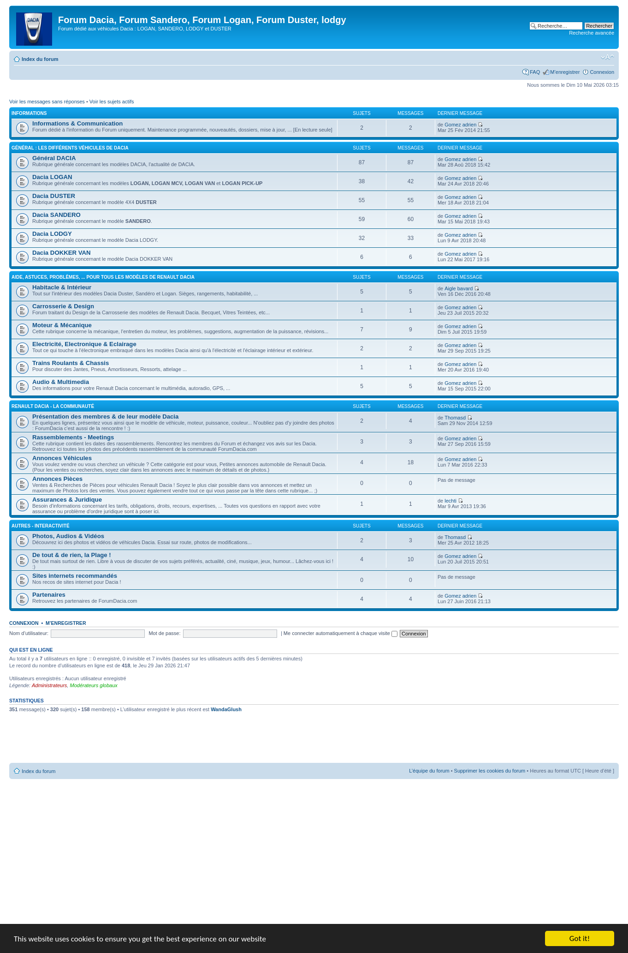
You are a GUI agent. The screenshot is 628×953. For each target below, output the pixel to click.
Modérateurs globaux (93, 685)
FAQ (535, 72)
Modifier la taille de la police (607, 57)
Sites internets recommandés (74, 575)
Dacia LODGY (52, 233)
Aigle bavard (458, 288)
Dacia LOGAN (52, 177)
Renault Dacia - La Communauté (53, 406)
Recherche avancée (591, 33)
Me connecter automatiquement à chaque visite (340, 633)
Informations (29, 113)
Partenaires (48, 594)
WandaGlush (226, 709)
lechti (450, 500)
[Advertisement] (314, 741)
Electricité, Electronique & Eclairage (84, 344)
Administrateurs (49, 685)
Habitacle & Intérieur (61, 287)
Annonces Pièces (57, 478)
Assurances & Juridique (67, 499)
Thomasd (455, 417)
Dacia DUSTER (53, 195)
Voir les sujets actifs (111, 101)
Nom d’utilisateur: (28, 633)
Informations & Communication (77, 123)
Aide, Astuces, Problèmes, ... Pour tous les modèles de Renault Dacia (103, 277)
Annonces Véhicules (62, 458)
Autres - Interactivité (41, 525)
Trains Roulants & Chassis (70, 363)
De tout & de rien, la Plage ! (71, 554)
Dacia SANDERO (56, 214)
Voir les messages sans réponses (47, 101)
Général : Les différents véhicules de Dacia (70, 147)
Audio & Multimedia (60, 381)
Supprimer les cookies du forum (490, 770)
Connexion (602, 72)
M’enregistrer (565, 72)
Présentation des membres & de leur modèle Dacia (105, 416)
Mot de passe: (164, 633)
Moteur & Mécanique (62, 325)
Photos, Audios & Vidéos (68, 536)
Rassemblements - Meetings (73, 437)
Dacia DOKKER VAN (61, 252)
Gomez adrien (460, 124)
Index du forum (40, 59)
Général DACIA (54, 158)
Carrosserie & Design (63, 306)
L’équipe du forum (429, 770)
